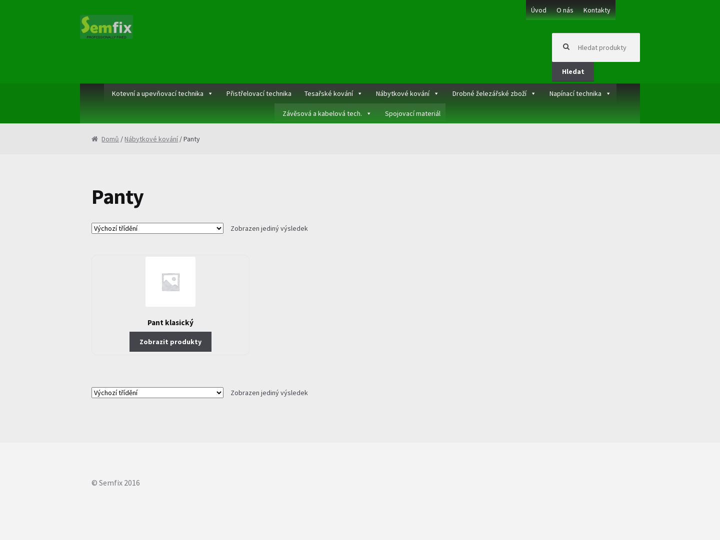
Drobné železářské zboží (489, 93)
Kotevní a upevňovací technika (158, 93)
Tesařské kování (328, 93)
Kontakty (597, 9)
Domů (110, 138)
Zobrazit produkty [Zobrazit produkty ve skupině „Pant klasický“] (171, 341)
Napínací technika (576, 93)
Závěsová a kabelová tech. (322, 113)
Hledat (573, 71)
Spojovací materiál (412, 113)
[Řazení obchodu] (158, 228)
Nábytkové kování (403, 93)
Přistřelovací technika (259, 93)
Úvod (538, 9)
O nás (565, 9)
